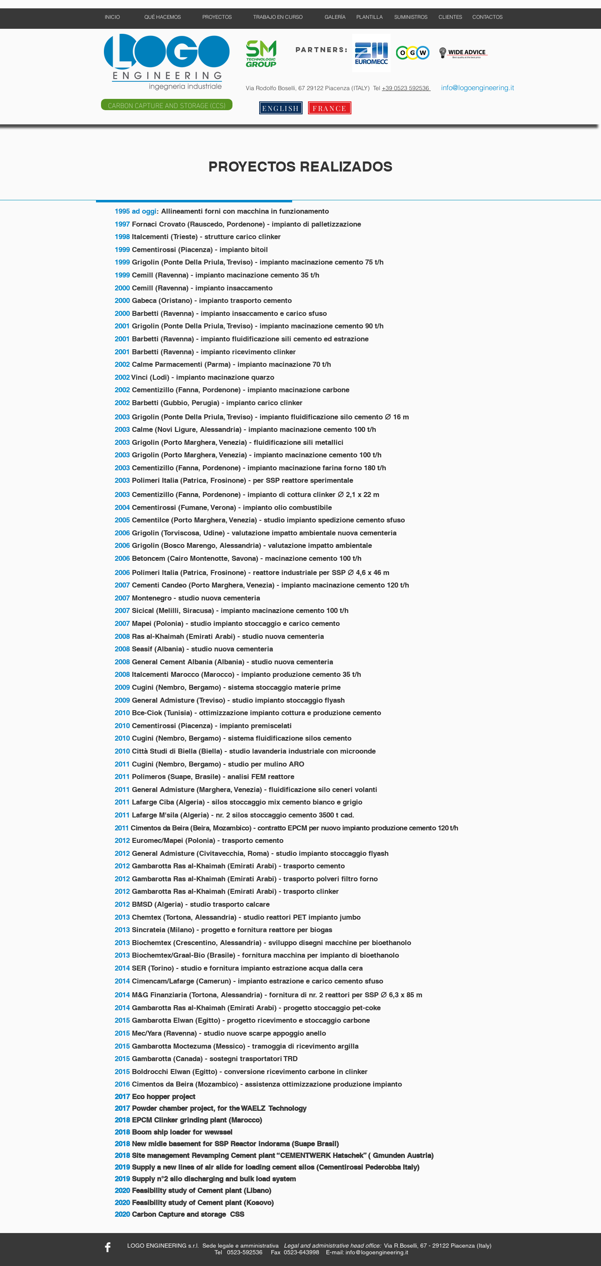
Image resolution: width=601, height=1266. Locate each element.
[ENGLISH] (281, 108)
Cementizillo (153, 468)
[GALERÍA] (335, 17)
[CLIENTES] (450, 17)
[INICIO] (112, 17)
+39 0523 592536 (406, 88)
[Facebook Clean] (108, 1247)
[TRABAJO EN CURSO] (278, 17)
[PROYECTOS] (216, 17)
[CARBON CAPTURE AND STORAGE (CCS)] (166, 104)
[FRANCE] (330, 108)
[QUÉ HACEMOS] (162, 17)
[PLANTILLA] (370, 17)
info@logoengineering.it (377, 1252)
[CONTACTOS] (487, 17)
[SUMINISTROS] (410, 17)
